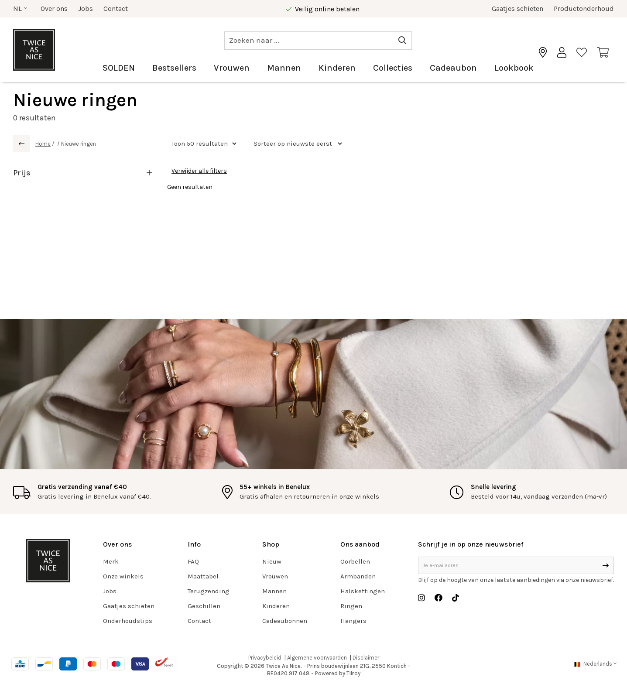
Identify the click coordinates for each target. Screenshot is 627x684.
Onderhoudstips (127, 621)
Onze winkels (123, 576)
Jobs (85, 8)
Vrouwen (232, 68)
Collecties (392, 68)
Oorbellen (355, 561)
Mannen (284, 68)
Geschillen (204, 606)
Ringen (351, 606)
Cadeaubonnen (284, 621)
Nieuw (271, 561)
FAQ (193, 561)
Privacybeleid (264, 657)
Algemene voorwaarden (317, 657)
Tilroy (353, 673)
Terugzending (209, 591)
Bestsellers (174, 68)
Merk (111, 561)
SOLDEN (119, 68)
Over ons (54, 8)
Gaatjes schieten (517, 8)
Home (43, 143)
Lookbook (514, 68)
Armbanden (358, 576)
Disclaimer (366, 657)
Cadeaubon (453, 68)
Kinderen (337, 68)
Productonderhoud (584, 8)
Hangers (353, 621)
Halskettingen (362, 591)
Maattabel (203, 576)
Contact (115, 8)
